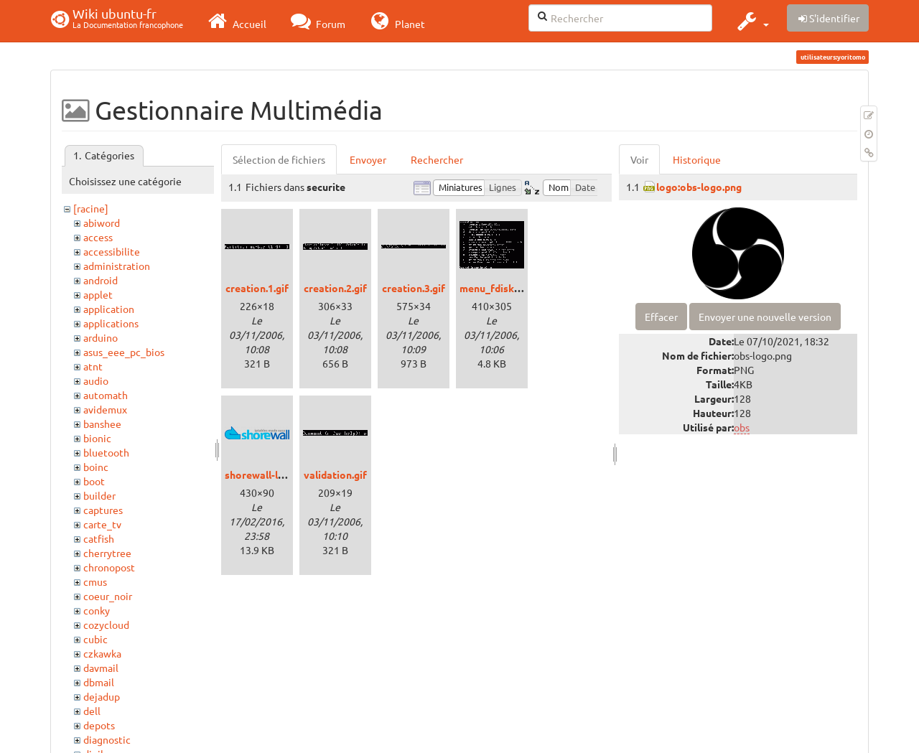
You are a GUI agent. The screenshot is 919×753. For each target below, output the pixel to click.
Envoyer (368, 159)
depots (99, 725)
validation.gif (335, 474)
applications (111, 323)
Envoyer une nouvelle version (765, 316)
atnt (93, 366)
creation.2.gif (335, 287)
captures (103, 509)
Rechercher (437, 159)
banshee (102, 423)
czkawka (102, 653)
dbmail (98, 681)
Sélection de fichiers (279, 159)
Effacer (661, 316)
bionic (97, 437)
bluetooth (106, 452)
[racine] (90, 208)
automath (105, 394)
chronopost (109, 567)
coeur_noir (107, 595)
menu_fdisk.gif (494, 287)
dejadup (101, 696)
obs (742, 427)
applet (98, 294)
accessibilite (111, 251)
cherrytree (107, 552)
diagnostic (107, 739)
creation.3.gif (413, 287)
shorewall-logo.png (270, 474)
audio (95, 380)
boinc (95, 466)
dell (92, 710)
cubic (95, 638)
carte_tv (102, 524)
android (100, 279)
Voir (639, 159)
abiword (101, 222)
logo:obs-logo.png (699, 186)
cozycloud (106, 624)
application (108, 308)
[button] (751, 21)
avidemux (105, 409)
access (98, 236)
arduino (100, 337)
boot (94, 480)
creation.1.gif (257, 287)
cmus (95, 581)
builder (99, 495)
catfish (98, 538)
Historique (697, 159)
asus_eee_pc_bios (123, 351)
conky (96, 610)
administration (116, 265)
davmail (100, 667)
